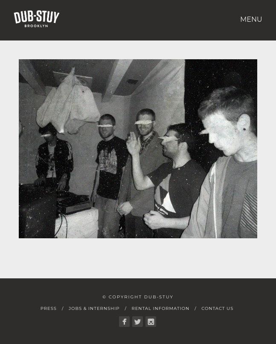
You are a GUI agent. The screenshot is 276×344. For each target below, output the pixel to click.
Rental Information (160, 308)
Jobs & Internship (94, 308)
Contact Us (217, 308)
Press (49, 308)
